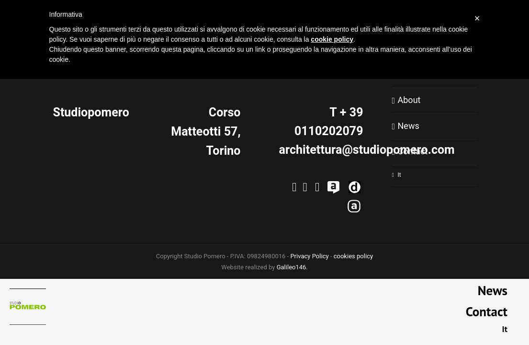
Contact (413, 151)
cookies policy (353, 256)
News (408, 126)
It (399, 175)
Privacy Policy (309, 256)
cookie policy (332, 39)
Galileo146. (292, 267)
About (409, 100)
